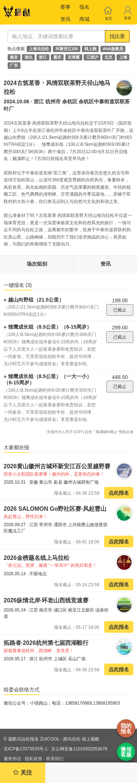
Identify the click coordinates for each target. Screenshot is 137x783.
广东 (14, 65)
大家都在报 (16, 447)
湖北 (28, 57)
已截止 (119, 310)
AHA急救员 (113, 49)
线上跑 (90, 49)
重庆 (57, 57)
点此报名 (119, 493)
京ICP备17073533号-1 (25, 748)
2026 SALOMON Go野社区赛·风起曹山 (55, 509)
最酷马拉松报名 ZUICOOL (33, 739)
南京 (14, 57)
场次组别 (37, 264)
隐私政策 (33, 758)
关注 (22, 772)
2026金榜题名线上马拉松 (36, 558)
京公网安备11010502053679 (79, 748)
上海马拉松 (39, 49)
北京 (108, 57)
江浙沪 (92, 57)
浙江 (43, 57)
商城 (84, 19)
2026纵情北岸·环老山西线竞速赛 (46, 600)
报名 (84, 7)
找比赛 (117, 36)
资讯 (65, 19)
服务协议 (12, 758)
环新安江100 (67, 49)
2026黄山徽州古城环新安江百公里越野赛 (57, 466)
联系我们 (55, 758)
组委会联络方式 (21, 689)
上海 (123, 57)
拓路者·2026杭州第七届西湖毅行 (46, 643)
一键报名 (18, 285)
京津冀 (74, 57)
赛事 (65, 7)
